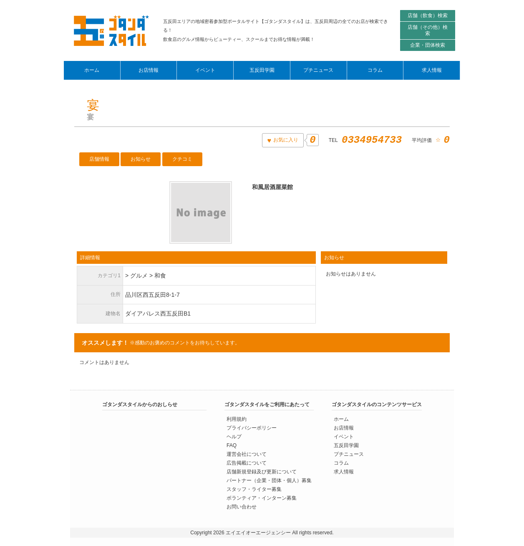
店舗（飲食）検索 (428, 15)
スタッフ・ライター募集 (254, 489)
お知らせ (141, 159)
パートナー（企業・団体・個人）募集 (269, 480)
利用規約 (237, 419)
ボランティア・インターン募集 (262, 497)
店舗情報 (99, 159)
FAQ (232, 445)
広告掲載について (247, 462)
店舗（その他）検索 (428, 30)
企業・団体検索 (427, 45)
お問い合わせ (242, 506)
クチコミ (182, 159)
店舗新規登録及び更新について (262, 471)
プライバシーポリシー (252, 427)
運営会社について (247, 454)
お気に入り (285, 140)
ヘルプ (234, 436)
